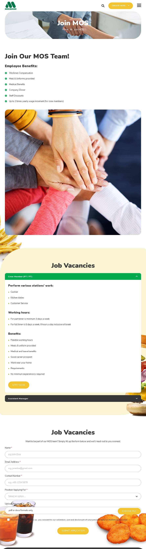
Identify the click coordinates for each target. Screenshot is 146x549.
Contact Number (13, 476)
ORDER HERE (117, 5)
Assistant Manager (18, 398)
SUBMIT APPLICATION (73, 532)
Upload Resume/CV (14, 505)
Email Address (13, 462)
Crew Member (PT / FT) (20, 276)
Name (8, 448)
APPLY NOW (19, 385)
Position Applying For (16, 490)
